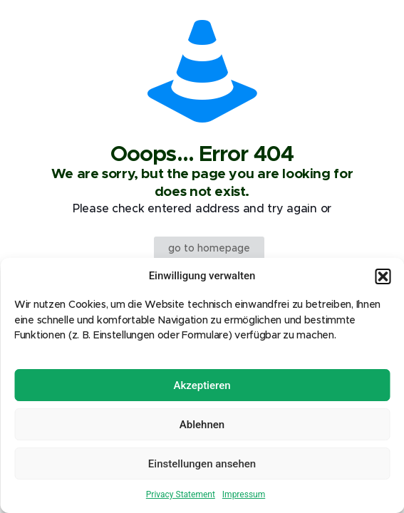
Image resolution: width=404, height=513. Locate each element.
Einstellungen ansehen (202, 463)
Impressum (243, 494)
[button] (382, 276)
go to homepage (209, 249)
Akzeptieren (201, 385)
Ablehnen (202, 424)
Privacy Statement (180, 494)
